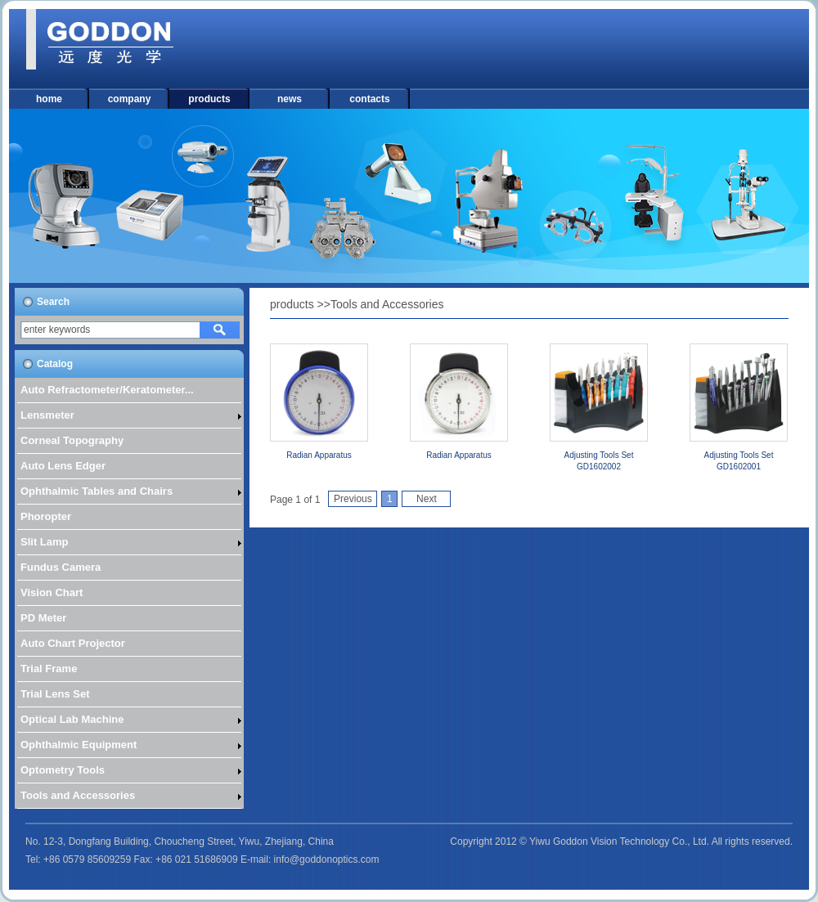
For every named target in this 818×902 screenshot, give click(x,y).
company (129, 99)
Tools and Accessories (387, 304)
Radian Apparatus (319, 455)
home (49, 99)
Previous (353, 499)
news (289, 99)
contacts (369, 99)
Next (426, 499)
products (209, 99)
